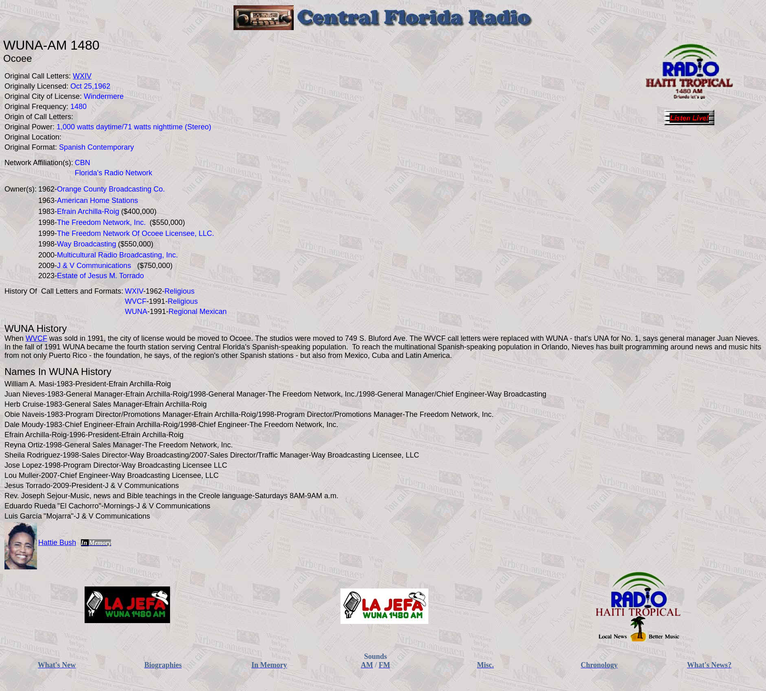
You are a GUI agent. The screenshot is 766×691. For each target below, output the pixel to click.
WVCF (36, 338)
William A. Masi (29, 384)
